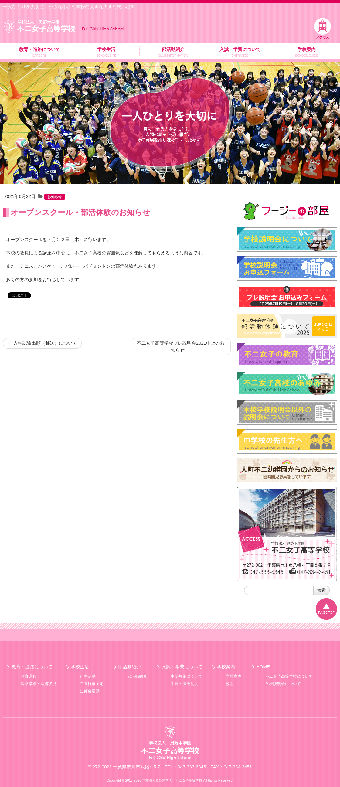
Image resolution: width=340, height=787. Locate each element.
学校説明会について (283, 683)
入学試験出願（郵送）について (42, 343)
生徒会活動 (90, 691)
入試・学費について (182, 666)
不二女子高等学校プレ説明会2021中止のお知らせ (180, 346)
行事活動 (88, 676)
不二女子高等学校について (289, 676)
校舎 (230, 683)
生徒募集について (186, 676)
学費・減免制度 (184, 683)
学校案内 (226, 666)
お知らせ (54, 197)
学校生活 (80, 666)
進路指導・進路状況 (38, 683)
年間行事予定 (92, 683)
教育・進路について (32, 666)
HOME (263, 666)
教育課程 (28, 676)
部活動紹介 (129, 666)
